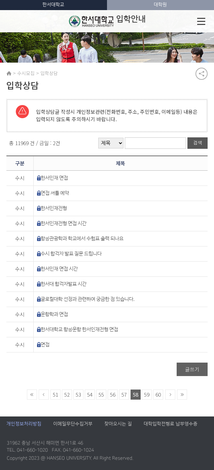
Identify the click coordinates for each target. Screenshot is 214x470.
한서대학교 (53, 4)
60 (158, 394)
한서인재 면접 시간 (59, 269)
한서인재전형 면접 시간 (63, 224)
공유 (201, 74)
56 (112, 394)
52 (67, 394)
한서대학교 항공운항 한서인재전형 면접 (79, 330)
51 (55, 394)
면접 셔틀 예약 (55, 193)
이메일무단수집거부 (73, 424)
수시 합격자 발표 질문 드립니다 (71, 254)
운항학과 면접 (54, 314)
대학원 (160, 4)
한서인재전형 (54, 208)
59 (146, 394)
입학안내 (107, 21)
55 (101, 394)
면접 (45, 345)
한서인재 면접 (54, 178)
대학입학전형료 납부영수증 (171, 424)
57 (124, 394)
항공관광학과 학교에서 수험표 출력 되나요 (82, 239)
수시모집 (26, 73)
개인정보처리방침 (23, 424)
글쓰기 (192, 369)
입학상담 (49, 73)
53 (78, 394)
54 (90, 394)
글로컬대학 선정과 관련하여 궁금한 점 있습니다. (88, 299)
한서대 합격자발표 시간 (63, 284)
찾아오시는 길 (118, 424)
